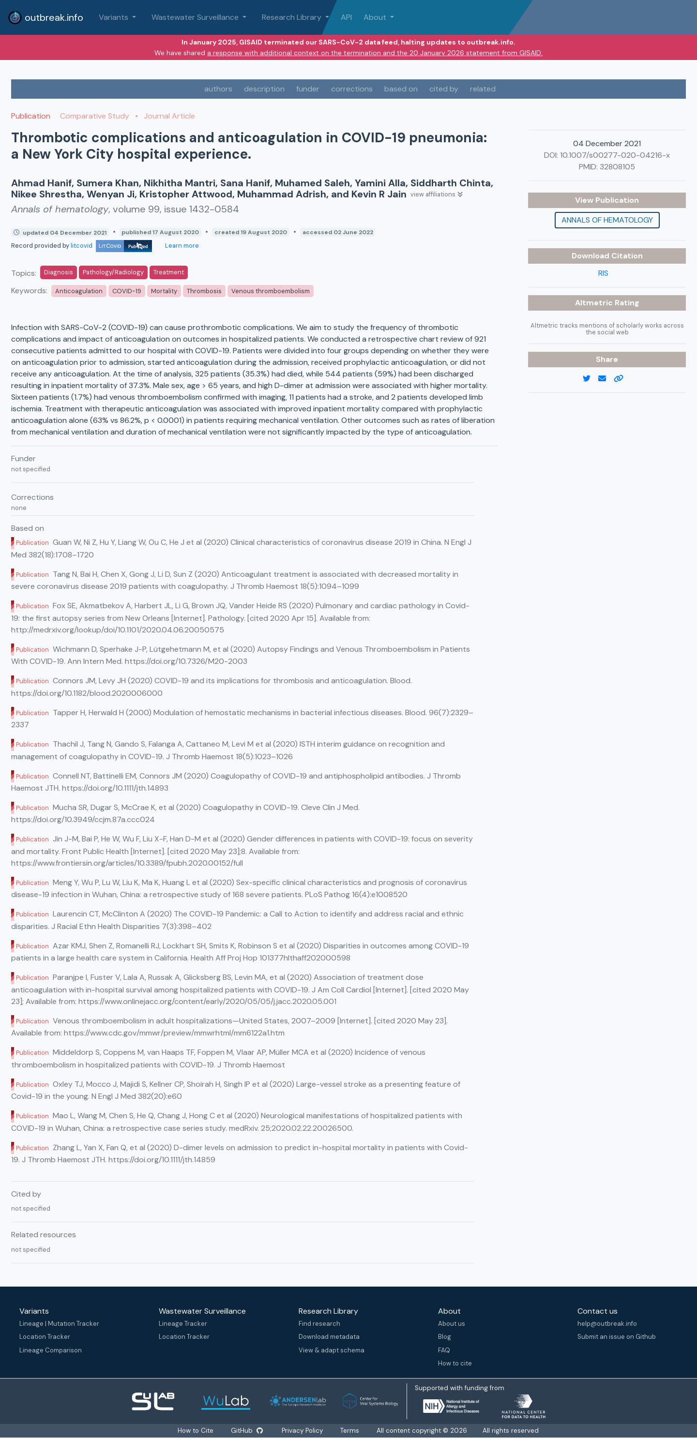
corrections (352, 89)
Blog (444, 1337)
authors (218, 89)
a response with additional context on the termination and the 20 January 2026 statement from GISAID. (375, 52)
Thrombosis (204, 291)
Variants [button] (114, 17)
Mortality (164, 291)
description (264, 89)
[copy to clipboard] (622, 379)
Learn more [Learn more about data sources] (181, 245)
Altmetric (595, 303)
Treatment (168, 272)
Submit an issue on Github (616, 1337)
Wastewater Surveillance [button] (196, 17)
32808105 (617, 167)
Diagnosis (58, 272)
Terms (350, 1430)
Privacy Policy (302, 1430)
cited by (443, 89)
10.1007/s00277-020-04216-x (615, 155)
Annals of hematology (607, 220)
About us (451, 1323)
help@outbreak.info (607, 1323)
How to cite (455, 1363)
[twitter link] (590, 379)
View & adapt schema (331, 1350)
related (483, 89)
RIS (603, 273)
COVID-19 (126, 291)
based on (401, 89)
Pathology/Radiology (113, 272)
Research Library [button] (292, 17)
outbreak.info (45, 17)
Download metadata (329, 1337)
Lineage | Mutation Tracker (59, 1323)
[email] (606, 379)
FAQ (444, 1350)
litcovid (111, 245)
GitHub (246, 1430)
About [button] (376, 17)
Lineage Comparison (50, 1350)
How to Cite (196, 1430)
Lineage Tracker (183, 1323)
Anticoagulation (79, 291)
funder (307, 89)
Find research (319, 1323)
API (346, 17)
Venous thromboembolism (270, 291)
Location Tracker (44, 1337)
